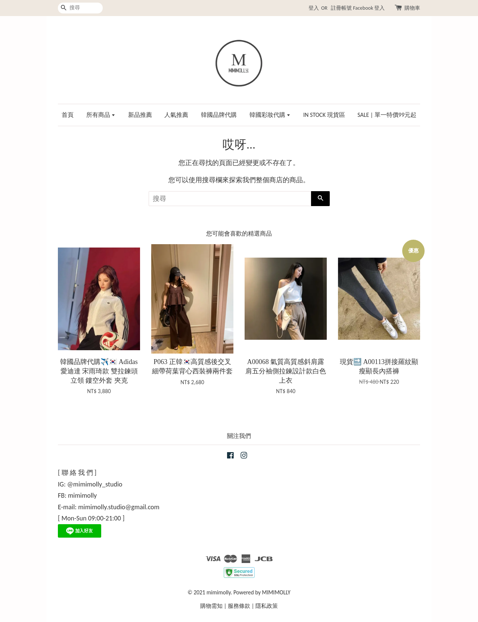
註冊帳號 (341, 8)
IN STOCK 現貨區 (324, 114)
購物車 (412, 8)
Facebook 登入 (369, 8)
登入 (313, 8)
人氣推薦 (176, 114)
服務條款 (239, 605)
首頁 (68, 114)
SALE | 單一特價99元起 (386, 114)
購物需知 (211, 605)
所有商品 (101, 114)
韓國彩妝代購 (270, 114)
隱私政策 (266, 605)
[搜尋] (80, 8)
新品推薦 (140, 114)
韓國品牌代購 (219, 114)
